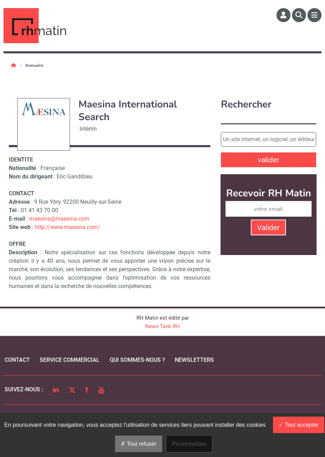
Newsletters (194, 360)
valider (268, 160)
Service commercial (70, 360)
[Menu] (314, 15)
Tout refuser (139, 444)
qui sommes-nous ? (137, 360)
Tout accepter (298, 425)
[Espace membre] (283, 15)
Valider (268, 227)
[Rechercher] (299, 15)
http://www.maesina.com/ (67, 227)
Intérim (88, 128)
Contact (17, 360)
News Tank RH (162, 326)
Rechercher (246, 104)
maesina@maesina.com (59, 218)
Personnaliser (189, 444)
